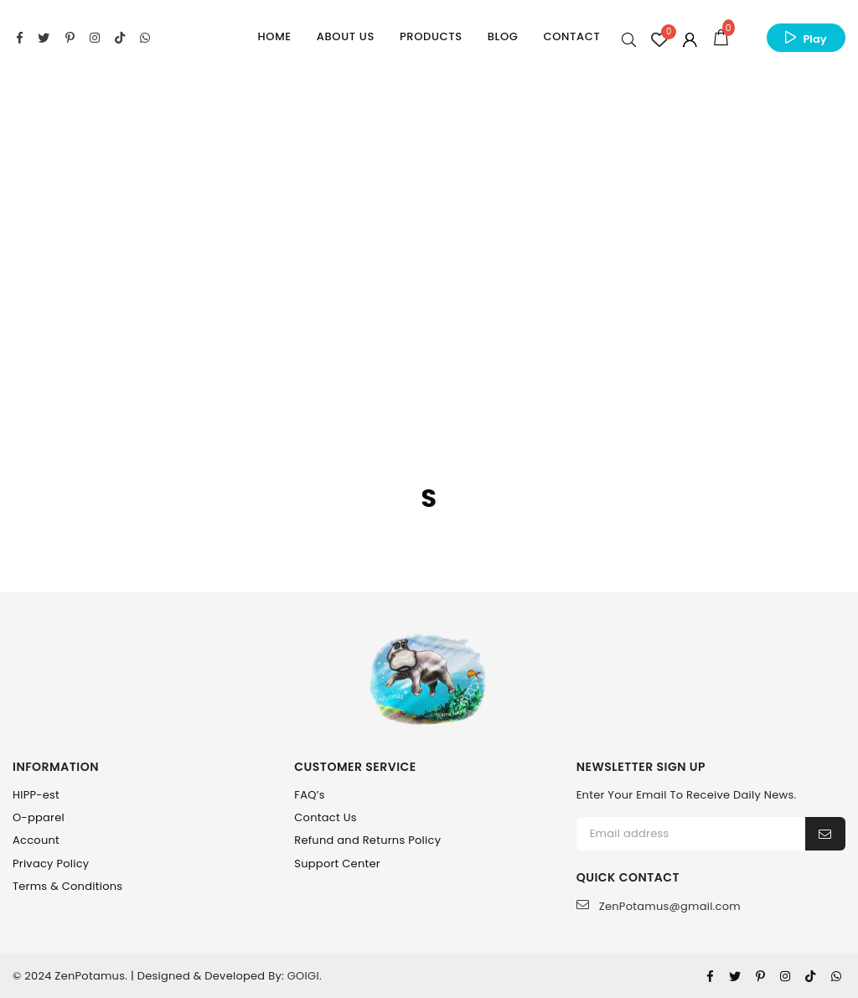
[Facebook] (710, 976)
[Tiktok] (810, 976)
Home (275, 36)
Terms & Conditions (67, 886)
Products (431, 36)
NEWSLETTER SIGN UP (641, 767)
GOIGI (303, 976)
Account (36, 840)
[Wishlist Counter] (659, 39)
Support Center (337, 863)
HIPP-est (36, 795)
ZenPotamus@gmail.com (658, 906)
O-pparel (39, 817)
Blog (503, 36)
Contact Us (325, 817)
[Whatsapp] (836, 976)
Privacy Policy (51, 863)
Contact (572, 36)
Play (814, 39)
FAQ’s (309, 795)
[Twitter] (735, 976)
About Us (346, 36)
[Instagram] (785, 976)
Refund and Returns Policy (367, 840)
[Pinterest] (760, 976)
